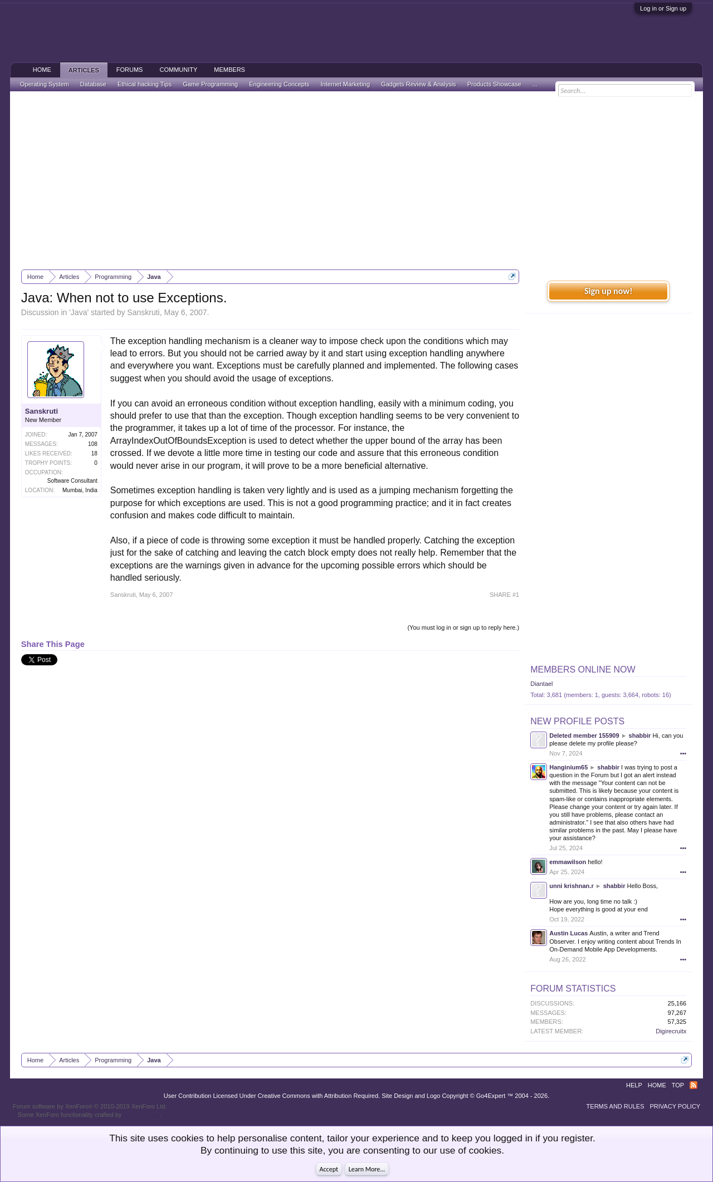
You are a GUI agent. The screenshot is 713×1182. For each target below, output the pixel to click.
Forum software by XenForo (90, 1106)
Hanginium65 (568, 767)
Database (93, 84)
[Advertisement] (356, 180)
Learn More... (367, 1169)
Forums (129, 69)
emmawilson (567, 862)
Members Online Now (582, 669)
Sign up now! (608, 291)
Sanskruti (143, 312)
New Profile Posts (577, 721)
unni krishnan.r (571, 885)
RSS (693, 1085)
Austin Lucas (568, 933)
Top (678, 1085)
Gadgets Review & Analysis (418, 84)
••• (683, 753)
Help (634, 1085)
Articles (84, 70)
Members (229, 69)
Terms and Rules (615, 1106)
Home (42, 69)
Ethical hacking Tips (145, 84)
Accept (329, 1169)
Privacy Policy (675, 1106)
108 (92, 444)
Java (79, 312)
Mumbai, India (79, 490)
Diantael (541, 683)
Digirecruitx (671, 1031)
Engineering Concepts (279, 84)
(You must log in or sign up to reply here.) (463, 627)
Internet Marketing (345, 84)
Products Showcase (494, 84)
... (535, 84)
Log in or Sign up (663, 8)
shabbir (640, 735)
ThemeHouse (141, 1114)
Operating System (44, 84)
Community (178, 69)
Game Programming (210, 84)
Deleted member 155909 (584, 735)
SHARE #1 (504, 594)
